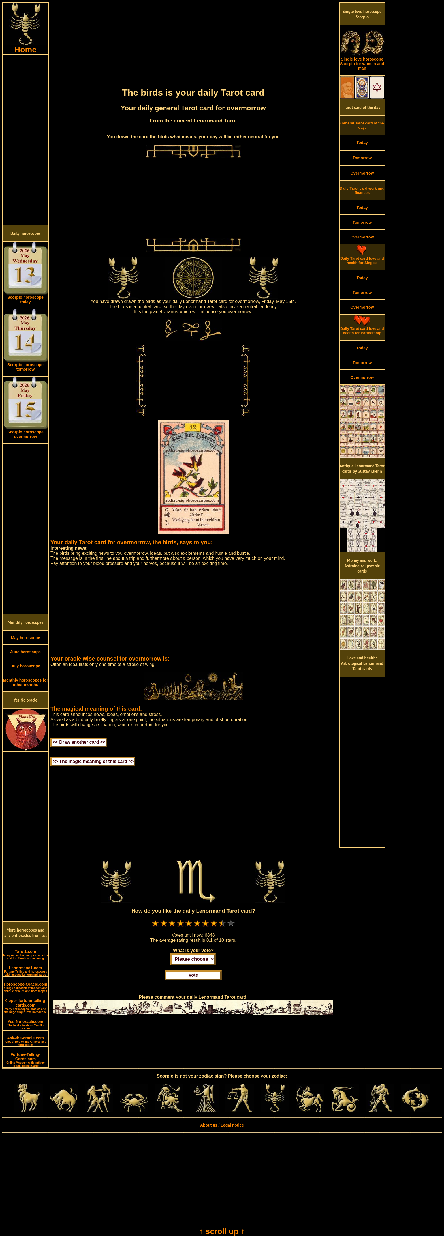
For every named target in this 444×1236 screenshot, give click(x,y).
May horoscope (25, 637)
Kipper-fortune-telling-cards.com (25, 1006)
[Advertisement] (25, 140)
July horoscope (25, 666)
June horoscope (25, 652)
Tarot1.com (25, 954)
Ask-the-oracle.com (25, 1041)
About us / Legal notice (222, 1125)
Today (362, 142)
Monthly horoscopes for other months (25, 682)
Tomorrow (362, 158)
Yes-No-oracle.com (25, 1024)
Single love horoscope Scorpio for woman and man (362, 61)
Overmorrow (362, 173)
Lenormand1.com (25, 971)
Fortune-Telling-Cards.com (25, 1059)
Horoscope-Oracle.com (25, 987)
